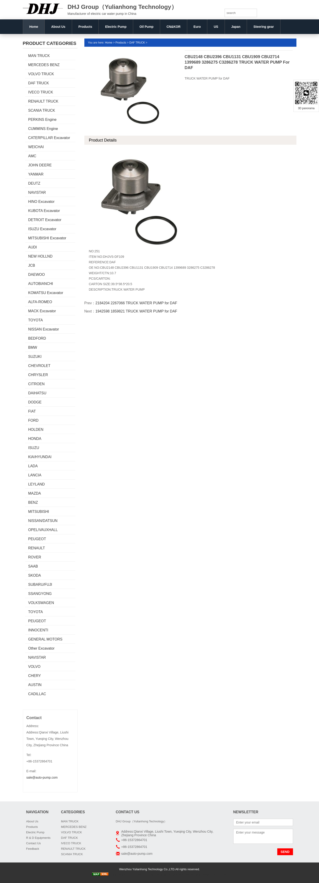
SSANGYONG (40, 594)
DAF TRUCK (38, 83)
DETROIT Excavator (45, 220)
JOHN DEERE (40, 165)
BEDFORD (37, 338)
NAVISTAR (37, 192)
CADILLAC (37, 694)
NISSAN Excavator (43, 329)
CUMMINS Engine (43, 129)
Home (33, 26)
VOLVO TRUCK (41, 74)
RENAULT (36, 548)
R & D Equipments (38, 837)
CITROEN (36, 384)
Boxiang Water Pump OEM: (209, 874)
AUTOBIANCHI (40, 284)
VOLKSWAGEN (41, 603)
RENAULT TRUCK (43, 101)
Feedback (32, 848)
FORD (33, 420)
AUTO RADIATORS (141, 874)
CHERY (34, 676)
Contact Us (33, 843)
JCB (31, 265)
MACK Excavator (42, 311)
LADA (33, 466)
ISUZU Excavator (42, 229)
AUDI (32, 247)
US (216, 26)
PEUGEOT (37, 539)
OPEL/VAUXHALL (43, 530)
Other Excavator (41, 648)
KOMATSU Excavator (45, 293)
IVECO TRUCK (40, 92)
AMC (32, 156)
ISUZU (33, 448)
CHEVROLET (39, 366)
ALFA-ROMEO (40, 302)
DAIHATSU (37, 393)
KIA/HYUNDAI (40, 457)
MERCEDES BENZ (44, 65)
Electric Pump (115, 26)
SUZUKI (35, 357)
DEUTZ (34, 183)
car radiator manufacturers (172, 874)
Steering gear (263, 26)
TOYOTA (35, 320)
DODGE (35, 402)
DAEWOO (36, 274)
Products (85, 26)
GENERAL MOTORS (45, 639)
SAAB (33, 566)
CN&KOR (173, 26)
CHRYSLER (38, 375)
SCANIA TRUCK (41, 110)
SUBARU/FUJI (40, 584)
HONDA (34, 439)
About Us (58, 26)
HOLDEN (36, 429)
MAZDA (34, 493)
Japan (235, 26)
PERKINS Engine (42, 119)
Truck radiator (118, 874)
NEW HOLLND (40, 256)
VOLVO (34, 667)
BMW (32, 347)
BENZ (33, 502)
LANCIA (34, 475)
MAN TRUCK (39, 56)
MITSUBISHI (38, 512)
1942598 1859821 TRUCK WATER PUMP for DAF (136, 311)
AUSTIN (35, 685)
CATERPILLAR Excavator (49, 138)
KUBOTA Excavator (44, 211)
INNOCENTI (38, 630)
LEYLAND (36, 484)
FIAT (32, 411)
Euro (197, 26)
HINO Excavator (41, 202)
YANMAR (36, 174)
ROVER (34, 557)
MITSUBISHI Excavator (47, 238)
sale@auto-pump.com (42, 777)
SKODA (34, 575)
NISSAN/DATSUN (43, 521)
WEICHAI (36, 147)
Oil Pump (146, 26)
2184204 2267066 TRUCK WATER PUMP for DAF (136, 303)
